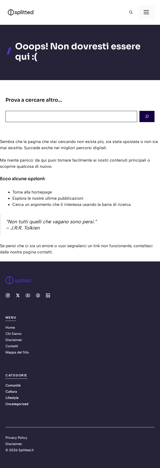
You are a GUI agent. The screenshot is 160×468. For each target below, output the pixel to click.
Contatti (11, 346)
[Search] (147, 116)
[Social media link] (7, 295)
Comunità (13, 385)
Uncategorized (16, 404)
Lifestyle (12, 398)
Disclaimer (13, 340)
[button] (131, 12)
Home (10, 327)
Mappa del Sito (17, 352)
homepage (42, 192)
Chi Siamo (13, 334)
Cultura (11, 392)
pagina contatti (37, 252)
